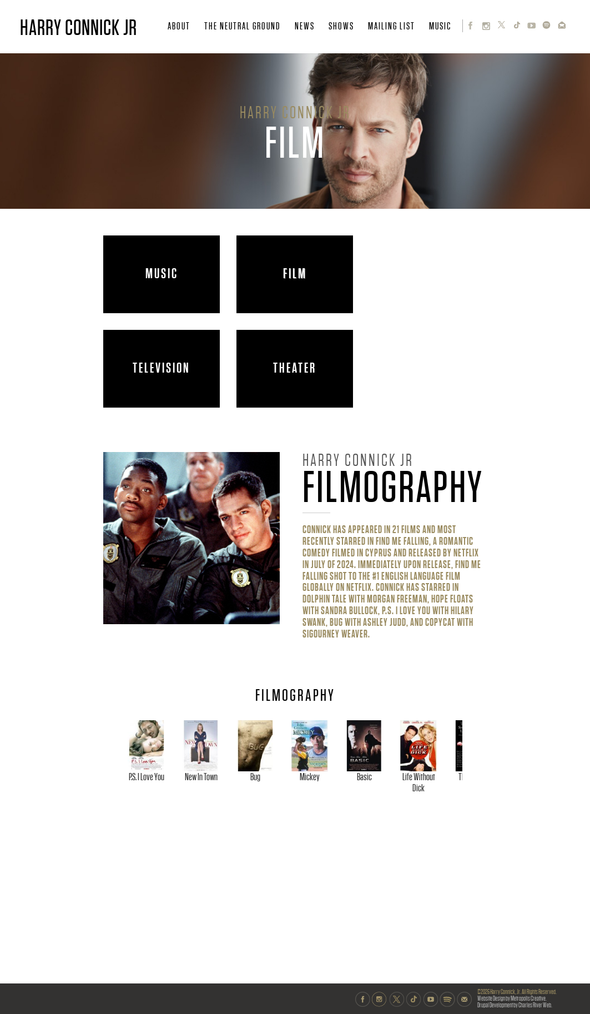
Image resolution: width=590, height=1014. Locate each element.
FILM (295, 274)
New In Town (257, 828)
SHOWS (341, 26)
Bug (350, 828)
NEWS (305, 26)
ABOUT (179, 26)
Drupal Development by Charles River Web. (514, 1005)
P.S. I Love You (165, 828)
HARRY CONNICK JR (78, 28)
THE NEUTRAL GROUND (242, 26)
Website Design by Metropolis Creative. (512, 998)
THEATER (294, 368)
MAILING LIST (391, 26)
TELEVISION (161, 368)
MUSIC (440, 26)
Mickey (442, 828)
